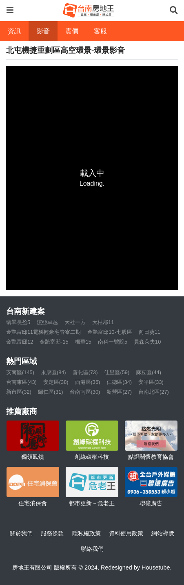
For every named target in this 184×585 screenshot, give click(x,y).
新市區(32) (18, 392)
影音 (43, 31)
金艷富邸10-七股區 (109, 332)
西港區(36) (87, 382)
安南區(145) (20, 372)
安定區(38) (56, 382)
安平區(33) (151, 382)
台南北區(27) (153, 392)
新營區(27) (119, 392)
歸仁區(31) (50, 392)
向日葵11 (149, 332)
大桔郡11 (103, 322)
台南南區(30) (85, 392)
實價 (71, 31)
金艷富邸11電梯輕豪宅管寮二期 (43, 332)
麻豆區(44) (148, 372)
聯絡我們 (92, 549)
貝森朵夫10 (147, 342)
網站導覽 (162, 533)
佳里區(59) (116, 372)
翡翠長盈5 (18, 322)
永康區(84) (53, 372)
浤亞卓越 (47, 322)
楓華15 (83, 342)
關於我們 (21, 533)
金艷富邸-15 (54, 342)
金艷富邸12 (19, 342)
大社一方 (75, 322)
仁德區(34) (119, 382)
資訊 (14, 31)
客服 (100, 31)
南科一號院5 (112, 342)
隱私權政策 (86, 533)
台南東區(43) (21, 382)
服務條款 (52, 533)
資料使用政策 (126, 533)
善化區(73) (85, 372)
